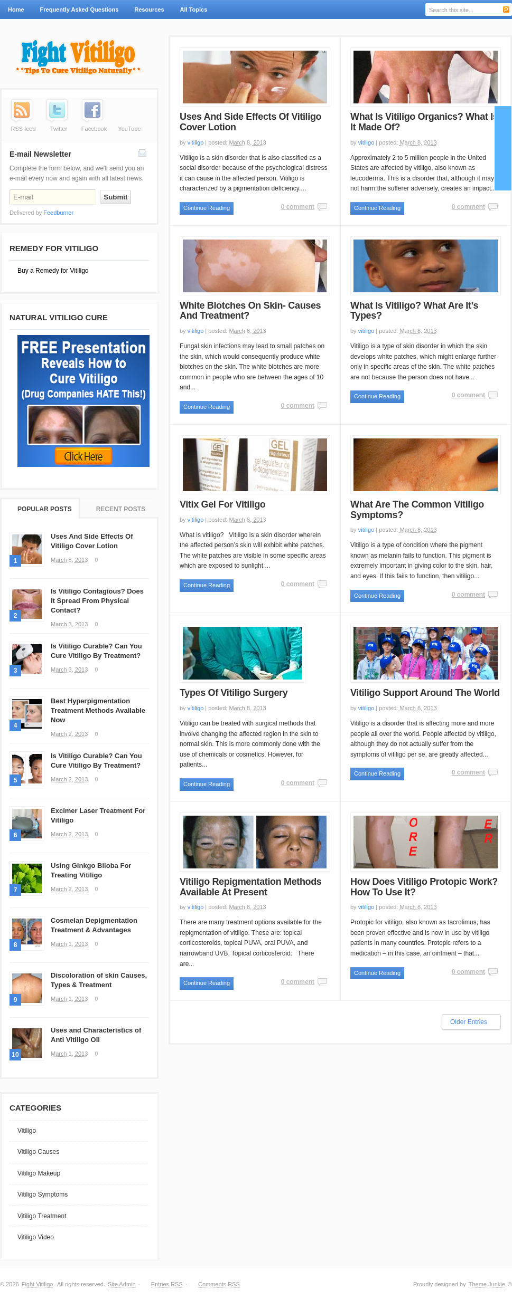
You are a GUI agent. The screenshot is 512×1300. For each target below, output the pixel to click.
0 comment (297, 207)
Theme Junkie (487, 1284)
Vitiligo (26, 1130)
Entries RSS (167, 1284)
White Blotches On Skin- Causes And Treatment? (250, 310)
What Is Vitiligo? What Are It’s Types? (414, 310)
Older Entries (468, 1022)
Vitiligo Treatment (42, 1216)
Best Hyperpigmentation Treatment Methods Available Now (98, 710)
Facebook (94, 129)
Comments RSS (219, 1284)
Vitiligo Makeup (38, 1173)
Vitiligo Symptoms (42, 1194)
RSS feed (23, 129)
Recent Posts (120, 509)
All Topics (192, 12)
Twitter (58, 129)
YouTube (129, 129)
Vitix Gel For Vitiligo (222, 504)
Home (16, 9)
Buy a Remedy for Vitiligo (53, 270)
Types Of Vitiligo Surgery (233, 692)
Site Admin (122, 1284)
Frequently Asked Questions (79, 9)
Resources (149, 9)
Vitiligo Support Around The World (425, 692)
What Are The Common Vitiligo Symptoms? (417, 509)
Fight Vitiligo (37, 1284)
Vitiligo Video (35, 1237)
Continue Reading (206, 208)
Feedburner (58, 212)
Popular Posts (44, 509)
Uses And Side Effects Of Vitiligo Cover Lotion (250, 121)
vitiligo (196, 142)
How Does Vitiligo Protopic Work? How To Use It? (424, 886)
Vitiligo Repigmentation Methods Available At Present (251, 886)
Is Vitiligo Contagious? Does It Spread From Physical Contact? (97, 600)
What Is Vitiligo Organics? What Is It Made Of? (424, 121)
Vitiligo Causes (38, 1151)
